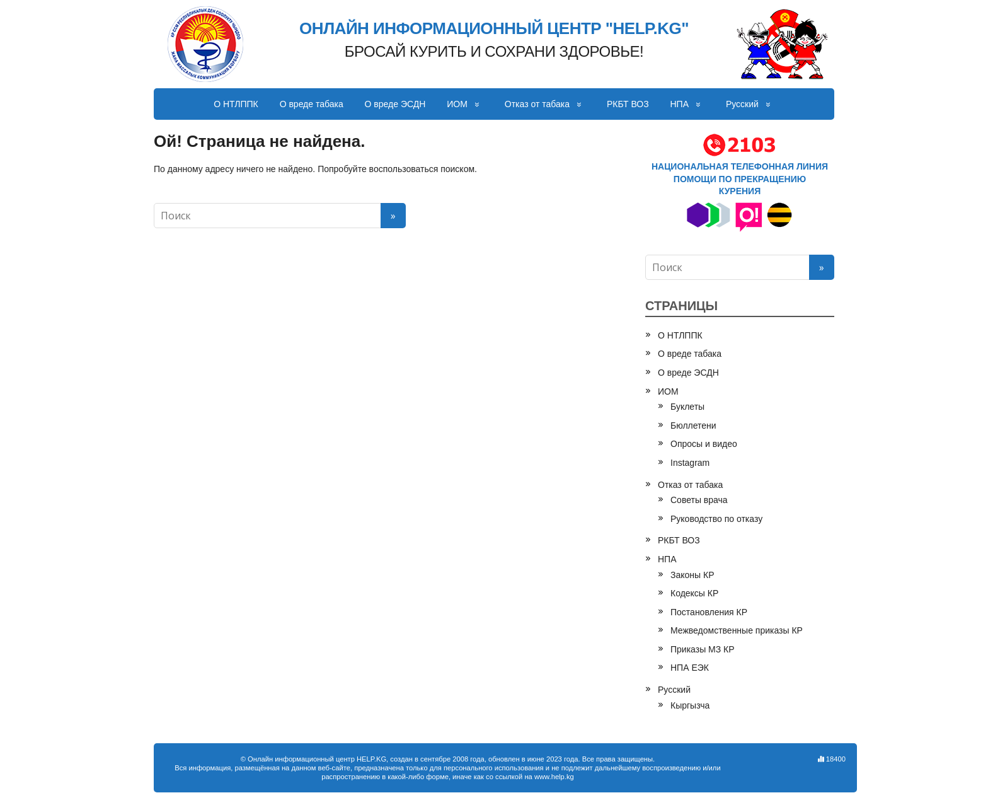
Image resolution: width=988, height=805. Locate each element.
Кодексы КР (694, 593)
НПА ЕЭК (689, 668)
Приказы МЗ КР (702, 649)
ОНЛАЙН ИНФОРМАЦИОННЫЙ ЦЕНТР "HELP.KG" (494, 29)
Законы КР (692, 575)
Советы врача (699, 500)
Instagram (689, 463)
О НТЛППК (236, 104)
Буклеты (687, 407)
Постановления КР (708, 612)
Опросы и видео (703, 444)
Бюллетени (693, 425)
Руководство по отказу (716, 519)
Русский (742, 104)
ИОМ (457, 104)
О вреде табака (311, 104)
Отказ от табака (537, 104)
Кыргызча (689, 705)
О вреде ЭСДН (395, 104)
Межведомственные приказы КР (736, 630)
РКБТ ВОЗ (628, 104)
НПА (679, 104)
